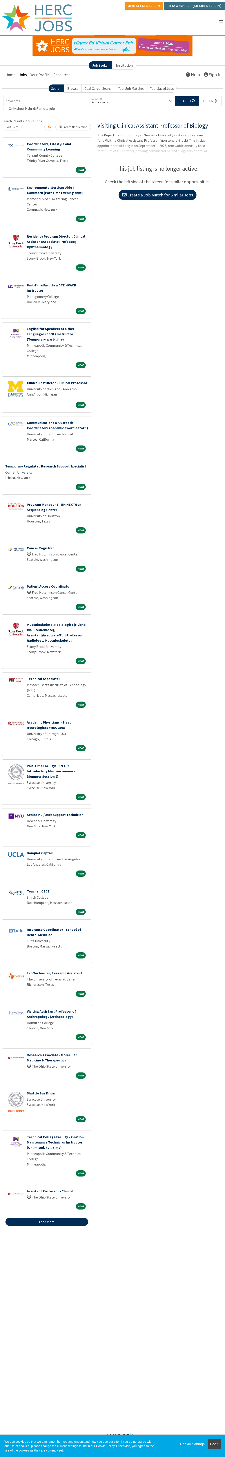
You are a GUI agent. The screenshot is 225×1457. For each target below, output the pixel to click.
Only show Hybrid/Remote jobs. (32, 108)
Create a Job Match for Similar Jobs (157, 195)
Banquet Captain (40, 853)
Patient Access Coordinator (49, 586)
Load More (46, 1222)
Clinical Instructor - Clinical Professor (57, 383)
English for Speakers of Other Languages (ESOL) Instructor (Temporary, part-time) (50, 333)
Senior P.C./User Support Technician (55, 814)
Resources (61, 74)
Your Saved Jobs (162, 88)
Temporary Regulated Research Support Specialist (45, 466)
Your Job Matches (131, 88)
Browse (72, 88)
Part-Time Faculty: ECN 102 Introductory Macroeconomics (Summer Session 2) (51, 771)
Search (56, 88)
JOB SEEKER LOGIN (144, 5)
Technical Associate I (43, 678)
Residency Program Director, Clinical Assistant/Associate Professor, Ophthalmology (56, 241)
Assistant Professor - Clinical (50, 1191)
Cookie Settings (192, 1444)
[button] (221, 20)
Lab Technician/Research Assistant (54, 973)
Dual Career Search (98, 88)
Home (10, 74)
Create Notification (73, 127)
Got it (214, 1444)
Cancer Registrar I (41, 548)
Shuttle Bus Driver (41, 1093)
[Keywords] (46, 101)
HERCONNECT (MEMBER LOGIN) (194, 5)
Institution (124, 65)
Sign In (212, 74)
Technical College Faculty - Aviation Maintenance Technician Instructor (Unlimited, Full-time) (55, 1142)
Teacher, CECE (38, 891)
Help (193, 74)
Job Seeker (100, 65)
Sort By (10, 127)
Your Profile (40, 74)
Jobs (23, 74)
